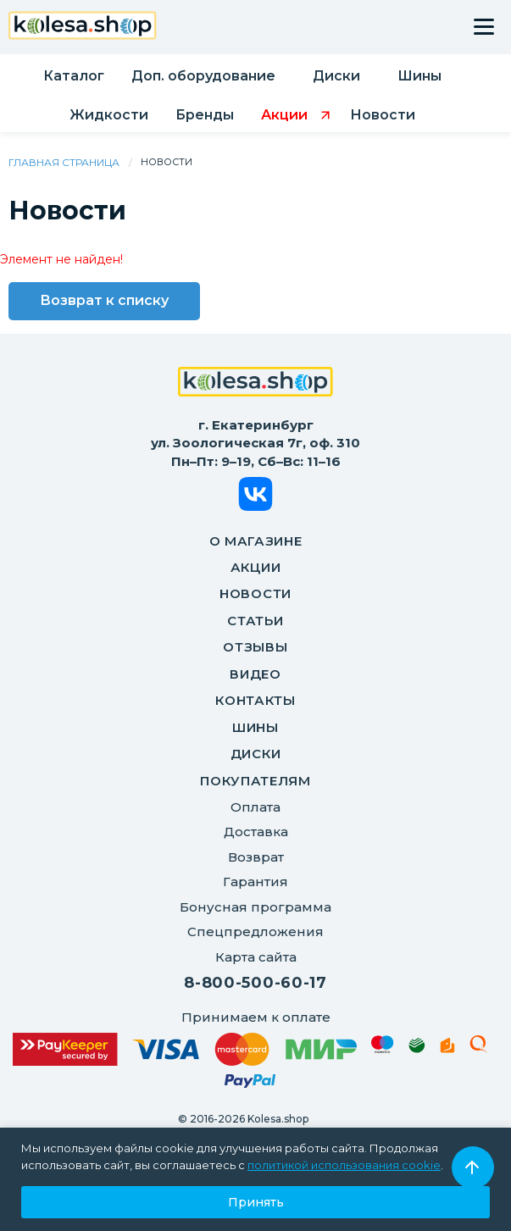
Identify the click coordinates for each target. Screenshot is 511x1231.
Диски (256, 754)
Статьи (255, 621)
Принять (256, 1202)
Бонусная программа (255, 907)
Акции (256, 567)
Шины (255, 727)
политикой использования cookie (344, 1165)
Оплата (255, 807)
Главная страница (63, 162)
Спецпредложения (255, 931)
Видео (255, 674)
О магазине (256, 541)
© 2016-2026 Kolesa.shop (243, 1118)
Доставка (256, 831)
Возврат (256, 857)
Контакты (255, 700)
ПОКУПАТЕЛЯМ (255, 781)
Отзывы (255, 647)
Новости (255, 593)
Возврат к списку (104, 300)
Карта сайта (256, 957)
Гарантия (255, 881)
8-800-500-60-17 (255, 982)
